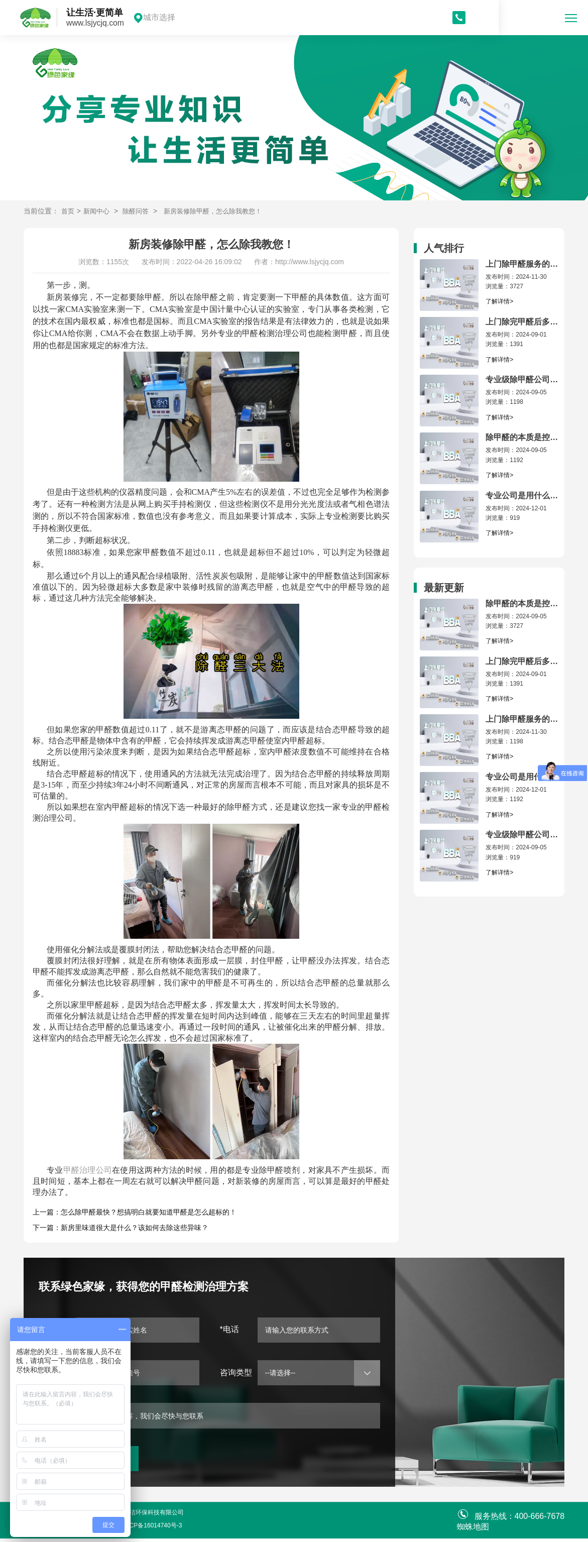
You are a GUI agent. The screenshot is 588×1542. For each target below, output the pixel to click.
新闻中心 (98, 211)
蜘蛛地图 (473, 1530)
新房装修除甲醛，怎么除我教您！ (221, 211)
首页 (68, 211)
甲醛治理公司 (87, 1170)
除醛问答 (140, 211)
